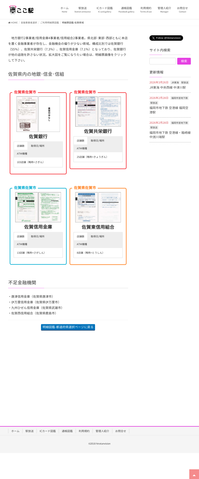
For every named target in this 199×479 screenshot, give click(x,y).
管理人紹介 (102, 431)
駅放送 (184, 82)
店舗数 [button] (20, 146)
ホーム (15, 431)
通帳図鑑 (67, 431)
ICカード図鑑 (48, 431)
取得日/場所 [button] (38, 146)
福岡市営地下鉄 (179, 98)
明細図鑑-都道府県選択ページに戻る (68, 327)
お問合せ (120, 431)
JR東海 (175, 82)
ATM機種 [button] (22, 153)
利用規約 (84, 431)
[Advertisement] (68, 372)
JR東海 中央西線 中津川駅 (167, 87)
